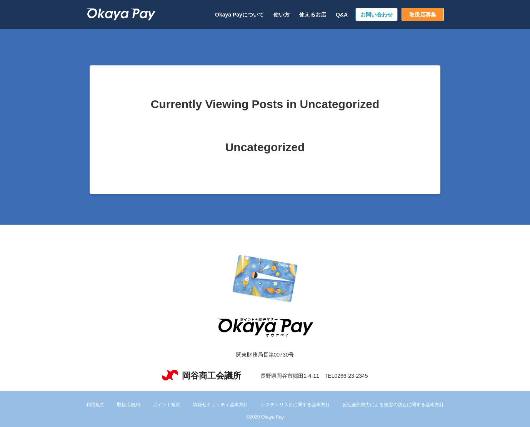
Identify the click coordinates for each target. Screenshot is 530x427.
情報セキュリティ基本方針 (220, 404)
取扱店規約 (128, 404)
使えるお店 (312, 15)
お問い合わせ (376, 15)
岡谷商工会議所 (201, 375)
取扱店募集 (422, 15)
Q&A (342, 15)
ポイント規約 (166, 404)
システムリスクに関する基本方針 (295, 404)
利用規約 (95, 404)
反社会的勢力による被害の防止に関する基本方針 (393, 404)
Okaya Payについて (239, 15)
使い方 (281, 15)
